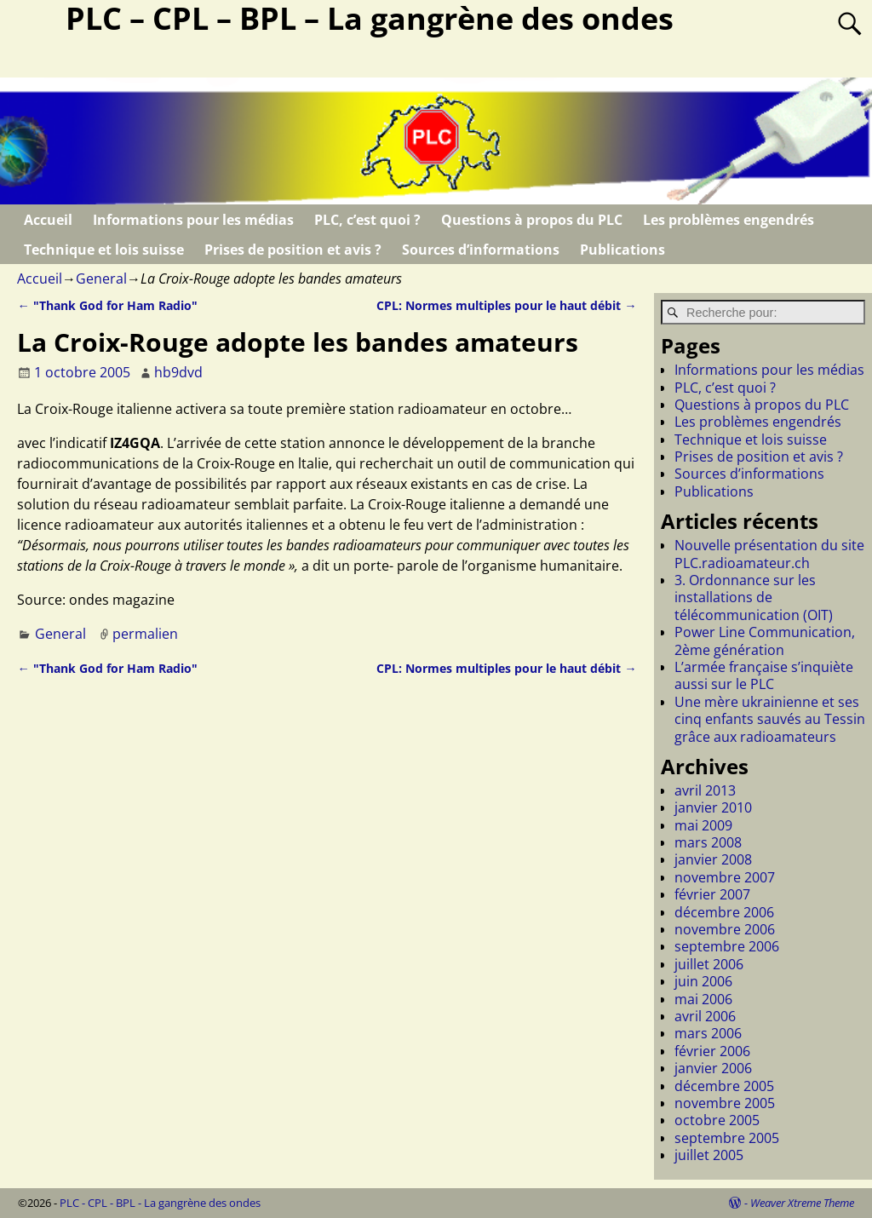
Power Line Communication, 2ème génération (764, 640)
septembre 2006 (726, 946)
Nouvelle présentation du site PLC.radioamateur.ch (769, 554)
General (101, 278)
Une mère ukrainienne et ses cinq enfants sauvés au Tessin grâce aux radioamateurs (769, 719)
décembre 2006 (724, 912)
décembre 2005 (724, 1086)
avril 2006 (705, 1016)
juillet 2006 (708, 964)
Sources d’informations (480, 249)
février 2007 (712, 894)
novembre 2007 (724, 877)
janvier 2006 (713, 1068)
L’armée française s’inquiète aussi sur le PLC (763, 675)
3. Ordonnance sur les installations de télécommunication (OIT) (753, 597)
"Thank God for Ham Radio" (107, 305)
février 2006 (712, 1051)
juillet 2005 (708, 1155)
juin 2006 (703, 981)
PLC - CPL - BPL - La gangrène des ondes (160, 1202)
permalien (145, 633)
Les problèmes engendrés (728, 219)
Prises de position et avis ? (293, 249)
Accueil (48, 219)
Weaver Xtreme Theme (802, 1202)
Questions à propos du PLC (531, 219)
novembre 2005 (724, 1103)
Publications (622, 249)
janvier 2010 (713, 807)
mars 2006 (708, 1033)
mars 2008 (708, 842)
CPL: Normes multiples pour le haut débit (506, 305)
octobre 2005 (717, 1120)
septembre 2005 (726, 1138)
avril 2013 (705, 790)
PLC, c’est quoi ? (367, 219)
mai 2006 (703, 999)
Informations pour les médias (193, 219)
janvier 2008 (713, 859)
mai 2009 (703, 825)
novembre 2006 (724, 929)
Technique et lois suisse (104, 249)
